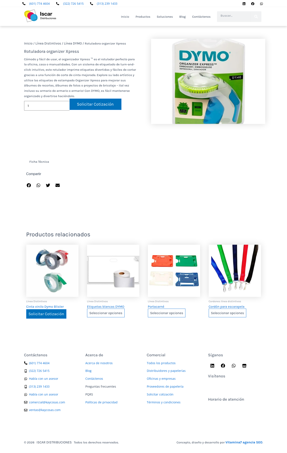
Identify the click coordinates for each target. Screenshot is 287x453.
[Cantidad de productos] (47, 105)
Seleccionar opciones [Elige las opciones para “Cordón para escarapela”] (227, 313)
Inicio (125, 17)
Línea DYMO (71, 43)
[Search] (256, 16)
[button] (29, 185)
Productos (142, 17)
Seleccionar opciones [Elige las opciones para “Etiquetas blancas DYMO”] (105, 313)
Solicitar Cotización (94, 104)
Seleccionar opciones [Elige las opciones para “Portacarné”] (166, 313)
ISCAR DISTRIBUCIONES (53, 442)
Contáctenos (201, 17)
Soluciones (165, 17)
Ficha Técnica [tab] (39, 162)
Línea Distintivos (47, 43)
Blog (182, 17)
